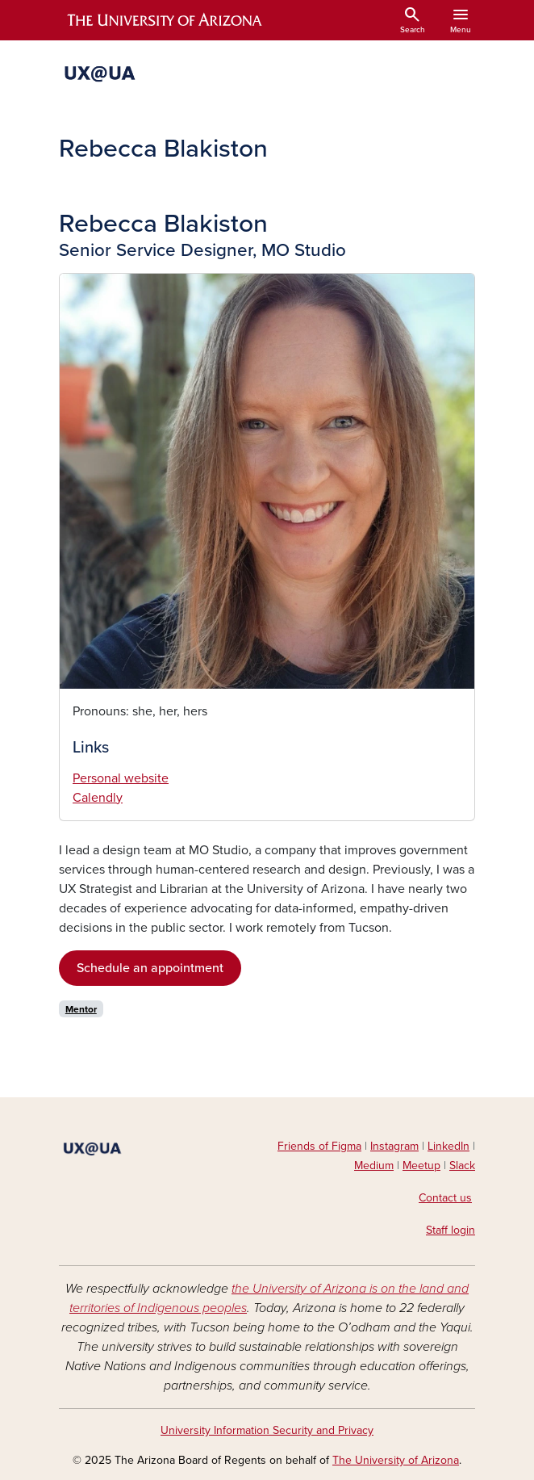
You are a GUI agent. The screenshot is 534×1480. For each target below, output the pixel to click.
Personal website (121, 778)
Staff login (450, 1230)
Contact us (445, 1198)
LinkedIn (448, 1146)
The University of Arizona (395, 1460)
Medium (374, 1165)
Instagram (394, 1146)
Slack (462, 1165)
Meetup (421, 1165)
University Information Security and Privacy (267, 1430)
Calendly (98, 798)
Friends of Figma (319, 1146)
